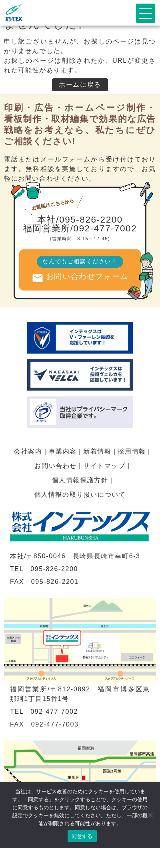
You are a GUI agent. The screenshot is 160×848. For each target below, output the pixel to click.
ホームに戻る (80, 84)
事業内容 (63, 451)
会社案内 (28, 451)
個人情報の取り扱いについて (80, 494)
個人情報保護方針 (80, 480)
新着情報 (97, 451)
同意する (82, 836)
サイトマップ (104, 465)
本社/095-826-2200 (80, 220)
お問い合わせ (55, 465)
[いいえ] (150, 815)
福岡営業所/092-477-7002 (80, 228)
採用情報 (132, 451)
